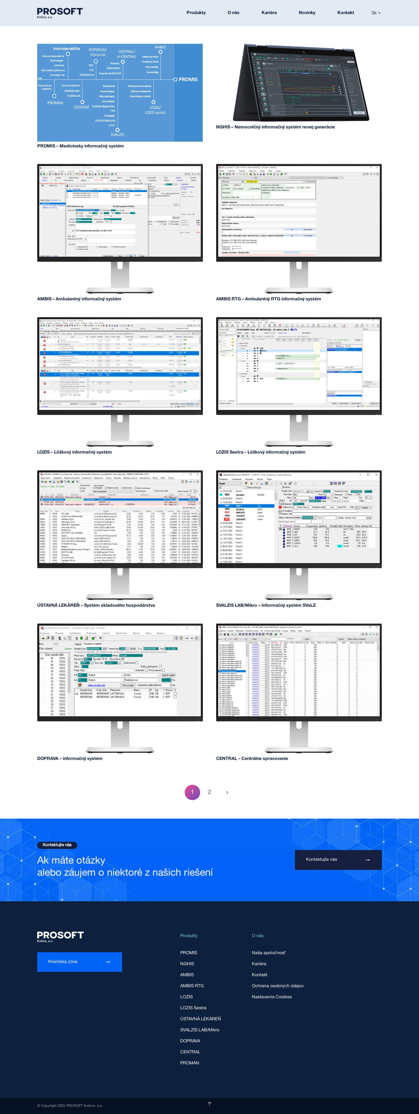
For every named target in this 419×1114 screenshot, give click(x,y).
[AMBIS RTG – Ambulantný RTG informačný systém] (299, 167)
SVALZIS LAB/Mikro (199, 1030)
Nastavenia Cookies (272, 997)
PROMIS (188, 953)
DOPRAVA (190, 1041)
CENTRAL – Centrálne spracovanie (252, 759)
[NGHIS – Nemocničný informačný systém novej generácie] (299, 48)
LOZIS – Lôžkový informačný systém (74, 452)
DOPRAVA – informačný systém (70, 759)
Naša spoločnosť (269, 953)
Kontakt (259, 975)
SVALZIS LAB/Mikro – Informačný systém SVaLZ (266, 606)
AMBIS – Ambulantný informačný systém (79, 299)
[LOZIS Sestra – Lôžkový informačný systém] (299, 320)
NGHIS (187, 964)
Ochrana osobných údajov (278, 986)
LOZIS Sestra (193, 1008)
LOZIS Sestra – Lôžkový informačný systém (260, 452)
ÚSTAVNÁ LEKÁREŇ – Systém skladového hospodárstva (96, 606)
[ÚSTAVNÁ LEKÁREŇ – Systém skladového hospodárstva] (120, 473)
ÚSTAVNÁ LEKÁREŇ (200, 1019)
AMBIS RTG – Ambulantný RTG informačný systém (268, 299)
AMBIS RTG (192, 986)
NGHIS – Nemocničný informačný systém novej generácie (275, 127)
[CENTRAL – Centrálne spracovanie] (299, 626)
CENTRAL (190, 1052)
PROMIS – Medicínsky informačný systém (80, 146)
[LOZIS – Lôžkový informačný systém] (120, 320)
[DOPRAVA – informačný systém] (120, 626)
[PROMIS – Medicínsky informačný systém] (120, 48)
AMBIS (187, 975)
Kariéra (259, 964)
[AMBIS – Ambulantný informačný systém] (120, 167)
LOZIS (186, 997)
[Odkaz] (60, 13)
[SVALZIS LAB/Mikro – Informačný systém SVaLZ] (299, 473)
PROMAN (189, 1063)
